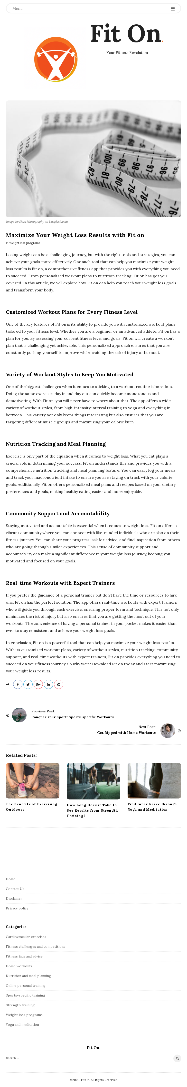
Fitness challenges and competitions (35, 946)
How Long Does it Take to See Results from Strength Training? (92, 810)
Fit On (125, 33)
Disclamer (14, 898)
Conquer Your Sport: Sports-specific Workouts (72, 717)
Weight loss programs (24, 243)
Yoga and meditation (22, 1024)
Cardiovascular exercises (26, 937)
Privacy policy (17, 908)
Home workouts (19, 966)
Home (11, 879)
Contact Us (15, 889)
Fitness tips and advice (24, 956)
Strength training (20, 1005)
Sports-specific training (25, 995)
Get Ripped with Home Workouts (126, 732)
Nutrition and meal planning (28, 976)
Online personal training (26, 985)
